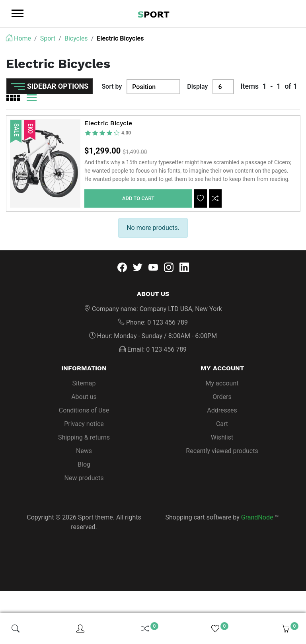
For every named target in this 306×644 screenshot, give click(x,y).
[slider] (108, 133)
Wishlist (222, 438)
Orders (221, 397)
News (84, 451)
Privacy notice (84, 424)
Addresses (222, 410)
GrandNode (257, 517)
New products (84, 478)
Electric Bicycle (108, 123)
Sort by (111, 86)
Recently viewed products (222, 451)
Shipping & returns (84, 438)
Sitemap (84, 383)
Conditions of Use (84, 410)
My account (222, 383)
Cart (222, 424)
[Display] (223, 86)
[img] (15, 628)
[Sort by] (153, 86)
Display (197, 86)
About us (84, 397)
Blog (84, 465)
